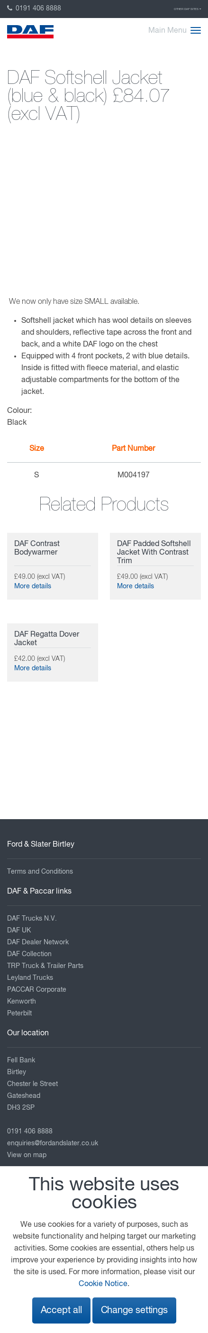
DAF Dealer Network (38, 942)
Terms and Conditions (40, 871)
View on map (26, 1155)
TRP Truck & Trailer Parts (45, 966)
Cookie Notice (103, 1284)
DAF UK (19, 930)
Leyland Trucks (30, 978)
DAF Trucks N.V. (32, 918)
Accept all (61, 1310)
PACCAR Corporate (36, 989)
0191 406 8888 (34, 8)
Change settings (134, 1310)
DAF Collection (29, 954)
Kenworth (21, 1001)
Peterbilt (19, 1013)
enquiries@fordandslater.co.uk (52, 1143)
